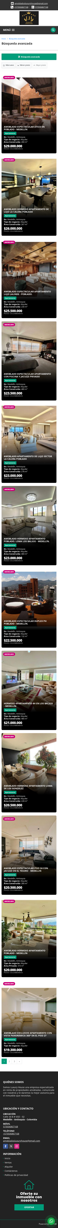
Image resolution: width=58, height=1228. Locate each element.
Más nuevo (8, 65)
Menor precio (23, 65)
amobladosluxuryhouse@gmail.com (31, 3)
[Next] (19, 1061)
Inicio (4, 38)
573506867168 (41, 7)
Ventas (8, 1162)
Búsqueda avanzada (17, 38)
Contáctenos (11, 1170)
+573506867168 (21, 7)
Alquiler (9, 1166)
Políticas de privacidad (16, 1175)
